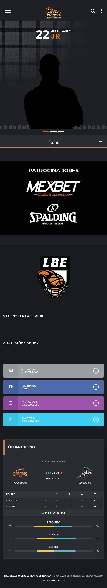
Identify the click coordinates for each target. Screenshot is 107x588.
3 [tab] (61, 131)
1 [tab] (46, 131)
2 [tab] (53, 131)
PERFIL (53, 141)
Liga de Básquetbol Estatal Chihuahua (27, 576)
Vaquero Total (56, 580)
